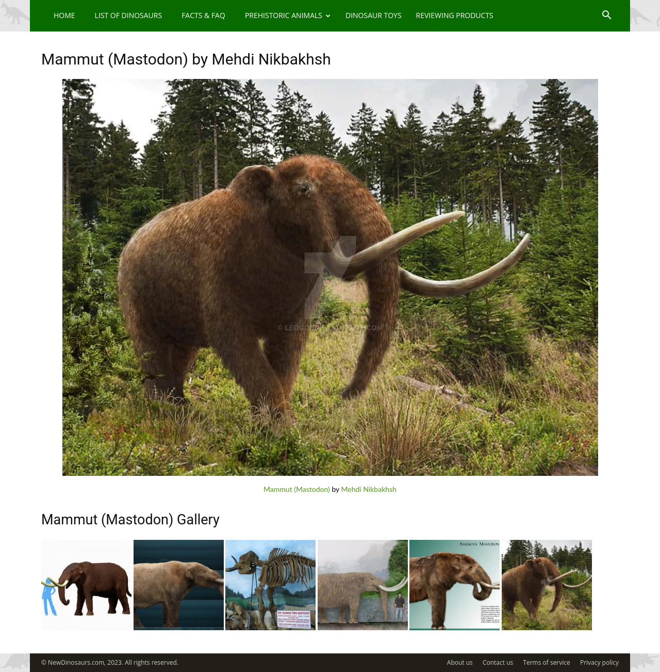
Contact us (498, 662)
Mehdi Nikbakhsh (369, 489)
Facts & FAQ (203, 15)
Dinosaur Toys (373, 15)
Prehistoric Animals (288, 15)
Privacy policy (599, 662)
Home (64, 15)
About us (460, 662)
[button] (606, 16)
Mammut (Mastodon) (296, 489)
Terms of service (546, 662)
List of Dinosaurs (128, 15)
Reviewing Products (454, 15)
